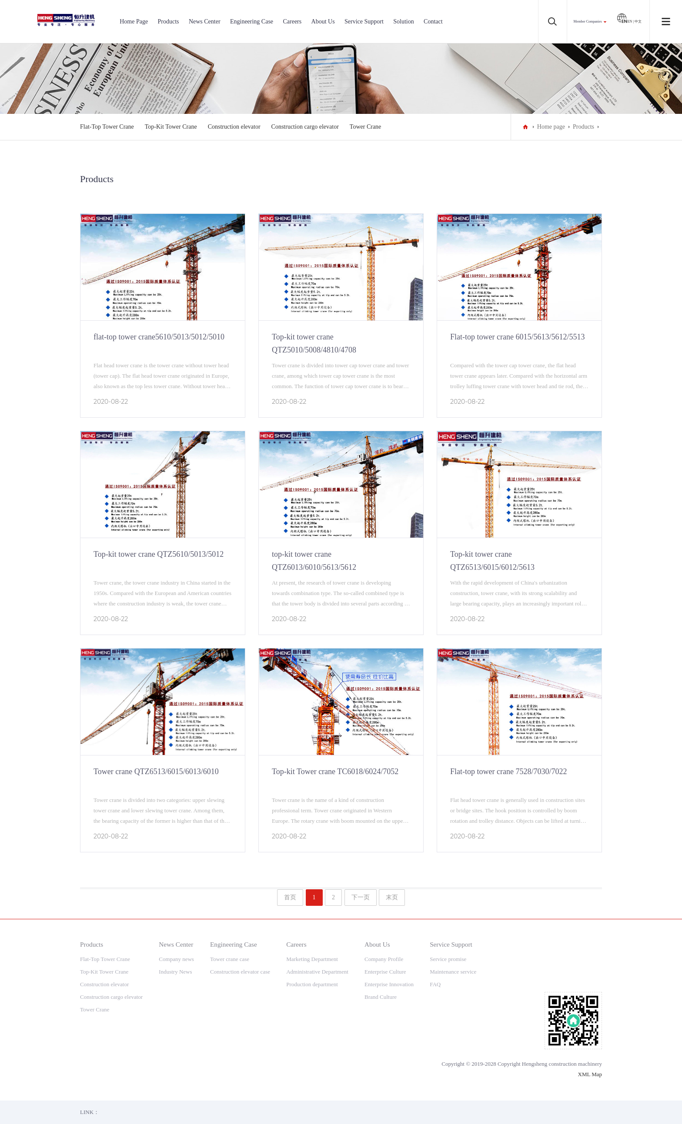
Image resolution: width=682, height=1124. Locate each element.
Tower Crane (365, 126)
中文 (638, 21)
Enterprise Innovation (389, 984)
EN (624, 21)
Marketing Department (312, 959)
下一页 (360, 897)
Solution (403, 21)
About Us (323, 21)
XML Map (590, 1074)
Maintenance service (453, 971)
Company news (176, 959)
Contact (433, 21)
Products (168, 21)
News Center (205, 21)
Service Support (364, 21)
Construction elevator (234, 126)
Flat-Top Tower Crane (107, 126)
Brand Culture (380, 997)
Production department (312, 984)
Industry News (175, 971)
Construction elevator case (240, 971)
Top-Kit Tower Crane (171, 126)
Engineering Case (251, 21)
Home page (551, 126)
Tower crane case (229, 959)
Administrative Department (317, 971)
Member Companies (588, 21)
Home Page (134, 21)
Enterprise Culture (385, 971)
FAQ (435, 984)
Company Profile (383, 959)
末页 (392, 897)
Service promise (448, 959)
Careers (292, 21)
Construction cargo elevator (305, 126)
